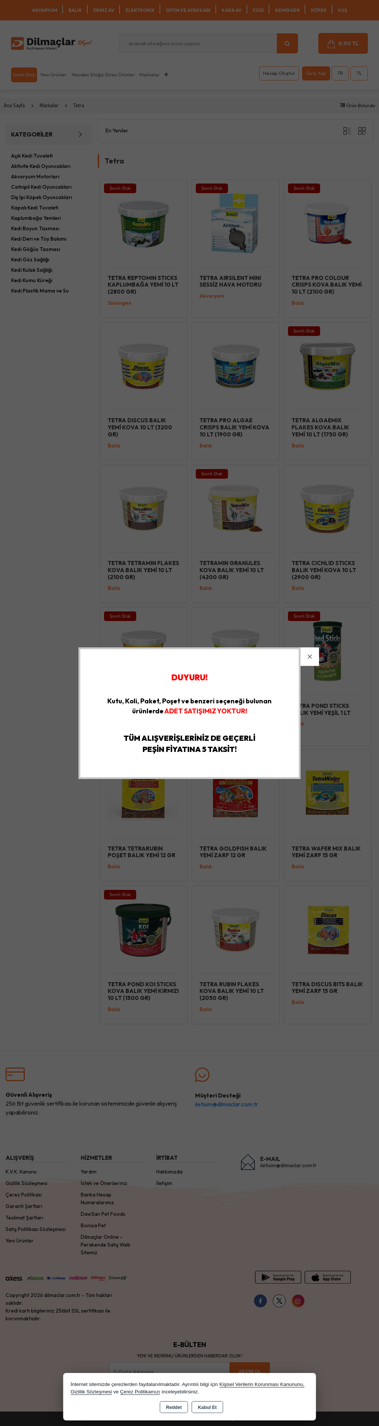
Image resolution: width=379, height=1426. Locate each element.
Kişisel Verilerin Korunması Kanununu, (262, 1384)
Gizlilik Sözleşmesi (91, 1391)
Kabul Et (207, 1407)
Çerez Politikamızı (140, 1391)
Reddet (173, 1407)
